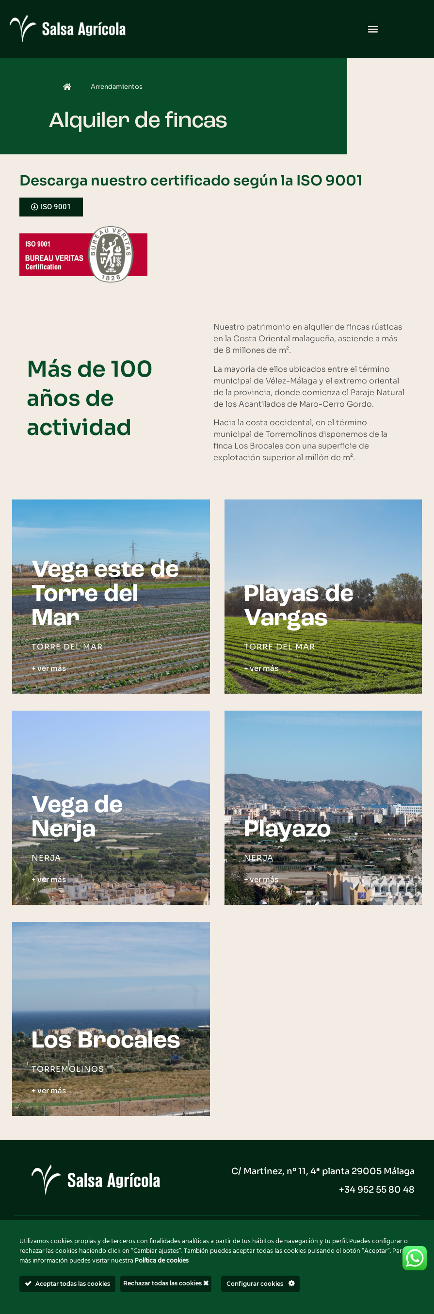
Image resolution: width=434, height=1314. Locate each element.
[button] (373, 29)
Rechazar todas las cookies (166, 1283)
